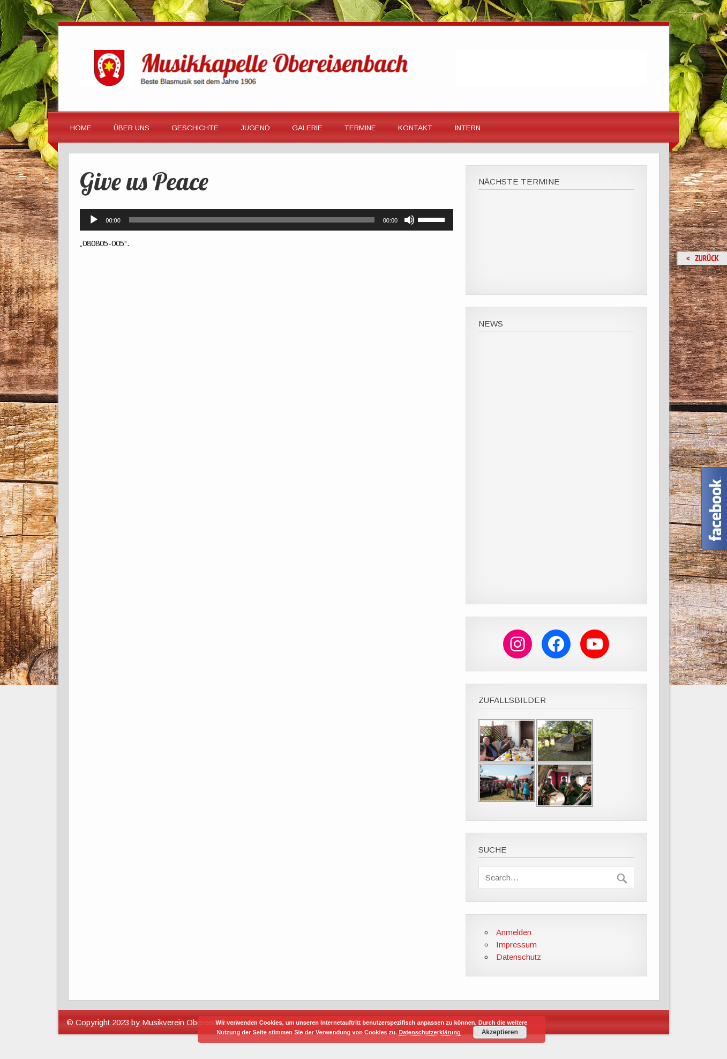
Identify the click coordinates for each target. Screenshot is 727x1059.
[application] (266, 220)
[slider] (251, 220)
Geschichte (195, 128)
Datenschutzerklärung (430, 1032)
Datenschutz (518, 956)
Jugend (255, 128)
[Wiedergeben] (93, 219)
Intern (468, 128)
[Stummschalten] (409, 219)
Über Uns (131, 128)
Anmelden (513, 932)
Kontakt (415, 128)
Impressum (516, 944)
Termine (360, 128)
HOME (81, 128)
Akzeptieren (500, 1032)
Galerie (307, 128)
